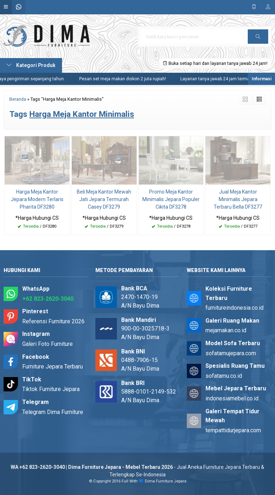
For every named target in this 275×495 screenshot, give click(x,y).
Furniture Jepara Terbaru (52, 366)
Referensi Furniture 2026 (53, 321)
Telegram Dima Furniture (52, 412)
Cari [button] (258, 39)
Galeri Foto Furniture (47, 344)
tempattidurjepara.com (233, 430)
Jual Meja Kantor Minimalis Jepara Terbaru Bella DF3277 (238, 199)
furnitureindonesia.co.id (234, 307)
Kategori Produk (31, 65)
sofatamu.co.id (223, 375)
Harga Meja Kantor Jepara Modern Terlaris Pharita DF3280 (37, 199)
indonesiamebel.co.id (232, 398)
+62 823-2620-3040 (48, 298)
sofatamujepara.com (230, 353)
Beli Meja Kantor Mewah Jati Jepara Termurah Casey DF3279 (104, 199)
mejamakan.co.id (225, 330)
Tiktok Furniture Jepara (51, 389)
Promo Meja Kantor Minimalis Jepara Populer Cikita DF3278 (171, 199)
